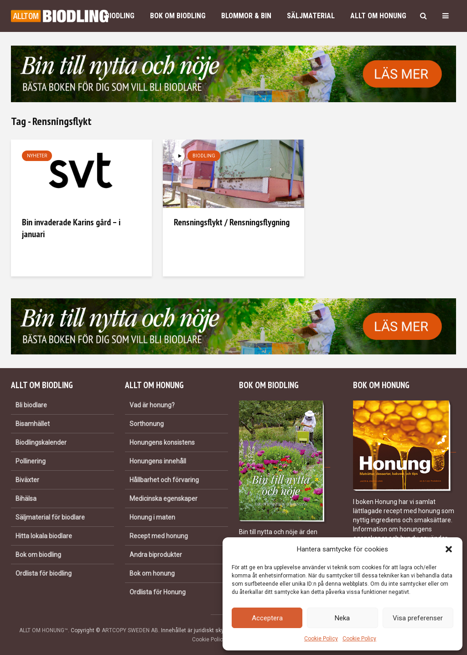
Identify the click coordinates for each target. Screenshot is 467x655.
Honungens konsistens (162, 442)
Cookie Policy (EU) (215, 639)
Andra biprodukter (156, 554)
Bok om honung (152, 573)
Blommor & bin (246, 15)
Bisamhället (33, 423)
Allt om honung (378, 15)
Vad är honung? (152, 405)
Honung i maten (152, 517)
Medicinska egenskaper (163, 498)
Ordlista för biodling (44, 573)
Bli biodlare (31, 405)
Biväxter (27, 479)
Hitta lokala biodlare (44, 536)
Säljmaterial (311, 15)
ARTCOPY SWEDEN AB (130, 630)
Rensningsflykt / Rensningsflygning (232, 222)
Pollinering (31, 461)
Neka (342, 618)
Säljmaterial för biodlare (50, 517)
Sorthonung (147, 423)
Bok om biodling (178, 15)
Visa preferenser (418, 618)
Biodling (120, 15)
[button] (448, 549)
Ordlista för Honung (158, 592)
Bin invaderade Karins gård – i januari (71, 228)
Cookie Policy (321, 638)
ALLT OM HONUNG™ (43, 630)
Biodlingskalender (41, 442)
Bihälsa (26, 498)
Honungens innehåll (158, 461)
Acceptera (267, 618)
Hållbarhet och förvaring (164, 479)
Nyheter (37, 155)
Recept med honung (159, 536)
